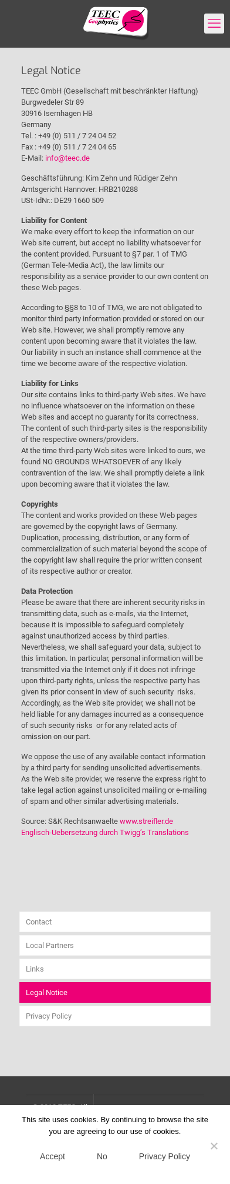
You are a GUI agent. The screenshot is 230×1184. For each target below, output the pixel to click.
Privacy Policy (49, 1016)
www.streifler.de (146, 821)
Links (35, 969)
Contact (39, 921)
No (102, 1156)
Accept (52, 1156)
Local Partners (50, 945)
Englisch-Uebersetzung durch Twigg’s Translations (105, 832)
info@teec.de (67, 158)
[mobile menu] (214, 24)
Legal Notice (46, 992)
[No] (214, 1146)
